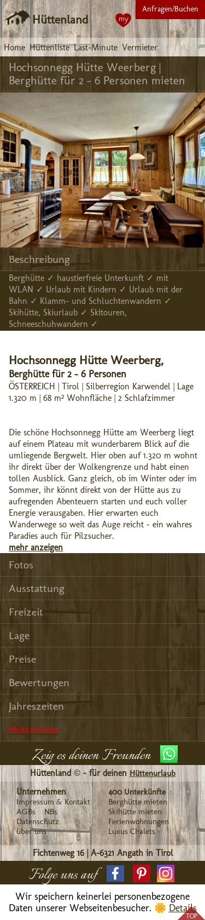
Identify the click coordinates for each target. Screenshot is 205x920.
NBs (50, 812)
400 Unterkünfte (137, 792)
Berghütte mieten (137, 802)
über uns (31, 831)
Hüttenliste (49, 47)
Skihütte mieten (135, 812)
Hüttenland (60, 19)
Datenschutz (37, 821)
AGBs (26, 812)
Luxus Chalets (131, 831)
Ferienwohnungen (138, 821)
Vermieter (139, 47)
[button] (115, 873)
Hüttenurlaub (152, 773)
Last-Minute (96, 47)
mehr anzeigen (36, 547)
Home (14, 47)
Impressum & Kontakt (53, 802)
